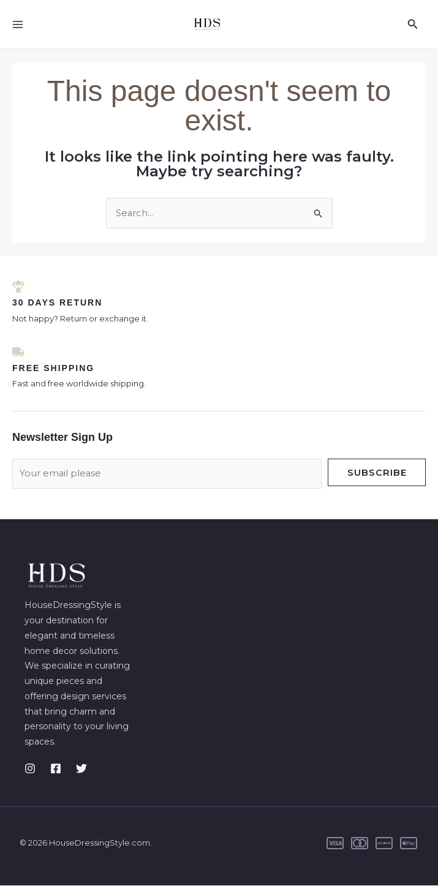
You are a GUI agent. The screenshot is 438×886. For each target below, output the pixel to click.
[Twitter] (81, 769)
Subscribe (377, 473)
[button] (412, 24)
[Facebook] (55, 769)
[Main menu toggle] (18, 24)
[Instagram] (30, 769)
